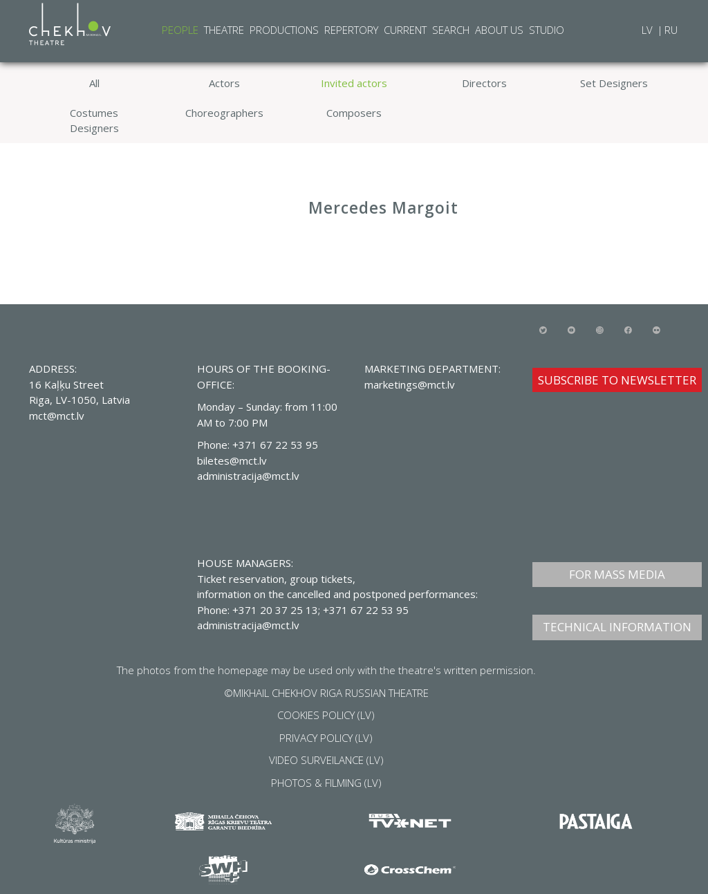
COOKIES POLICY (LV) (326, 715)
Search (450, 30)
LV (648, 30)
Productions (284, 30)
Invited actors (354, 83)
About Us (499, 30)
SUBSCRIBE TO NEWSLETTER (617, 380)
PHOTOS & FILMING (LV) (326, 783)
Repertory (351, 30)
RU (671, 30)
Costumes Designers (94, 121)
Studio (546, 30)
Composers (354, 113)
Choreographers (224, 113)
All (94, 83)
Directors (484, 83)
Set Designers (614, 83)
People (180, 30)
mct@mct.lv (56, 415)
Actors (224, 83)
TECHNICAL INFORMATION (617, 627)
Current (405, 30)
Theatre (224, 30)
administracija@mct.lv (248, 625)
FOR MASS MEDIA (617, 574)
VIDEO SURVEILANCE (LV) (326, 760)
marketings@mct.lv (409, 384)
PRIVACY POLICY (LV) (326, 738)
